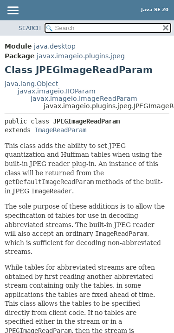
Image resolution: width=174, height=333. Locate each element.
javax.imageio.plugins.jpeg (81, 56)
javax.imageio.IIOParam (57, 91)
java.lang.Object (31, 83)
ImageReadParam (60, 130)
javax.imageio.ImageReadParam (84, 98)
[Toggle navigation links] (12, 11)
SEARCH (30, 28)
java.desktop (55, 46)
